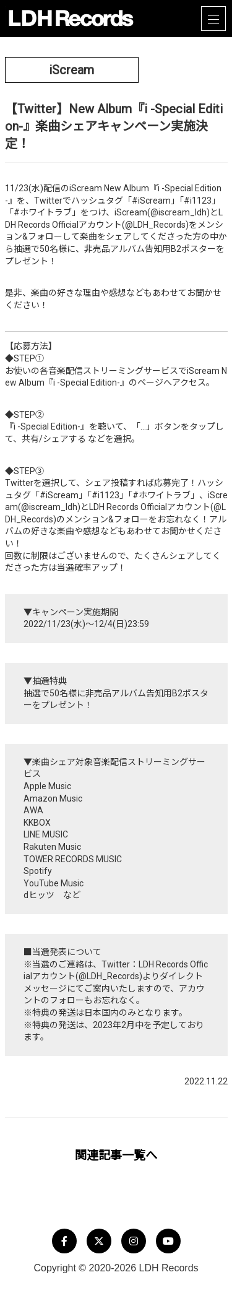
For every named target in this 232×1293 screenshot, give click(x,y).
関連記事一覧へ (116, 1155)
